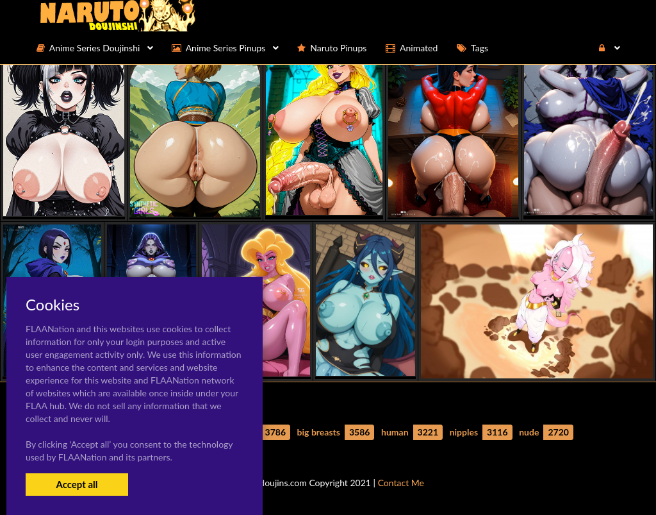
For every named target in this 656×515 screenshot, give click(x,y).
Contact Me (401, 482)
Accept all (76, 484)
